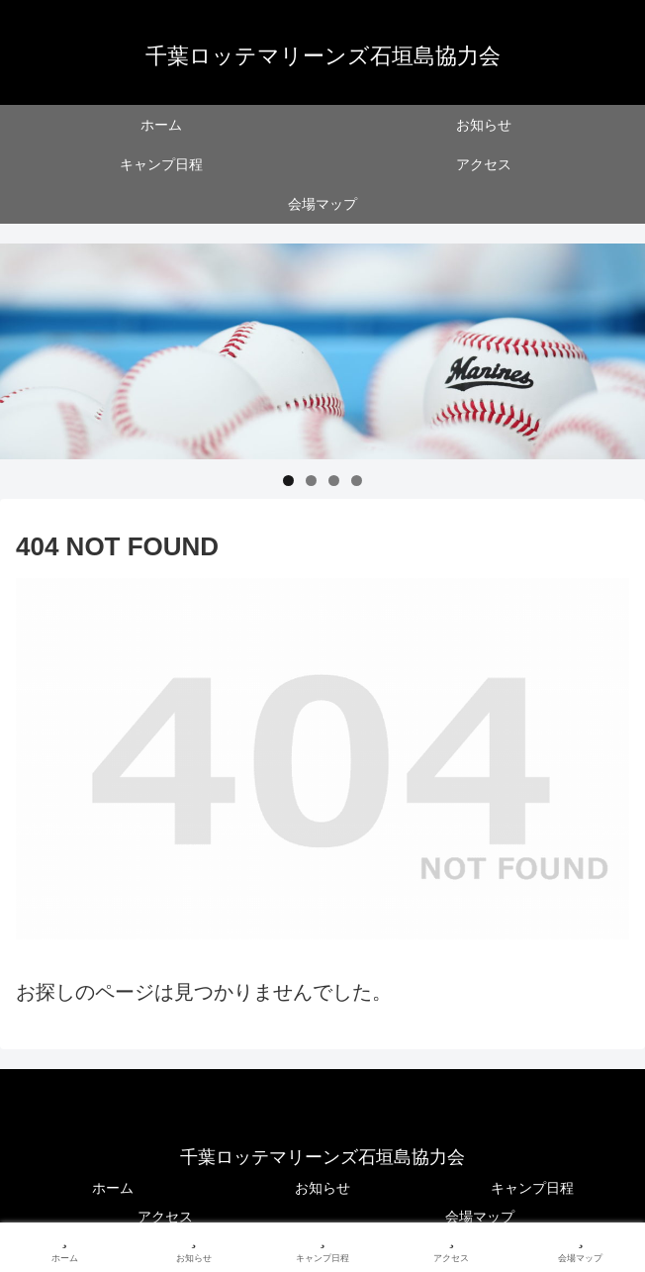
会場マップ (479, 1216)
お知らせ (322, 1188)
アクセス (165, 1216)
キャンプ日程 (532, 1188)
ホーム (113, 1188)
